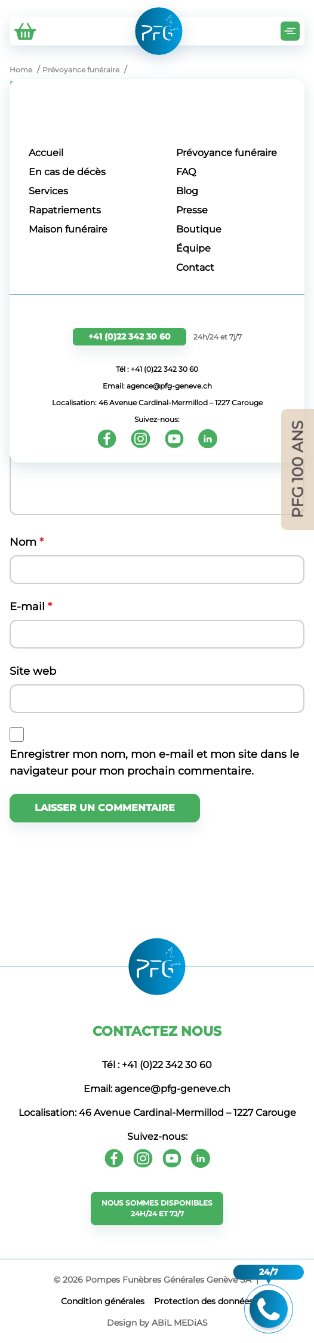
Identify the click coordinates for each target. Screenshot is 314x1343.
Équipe (193, 248)
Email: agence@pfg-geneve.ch (157, 385)
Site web (33, 671)
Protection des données (203, 1301)
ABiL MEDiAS (180, 1322)
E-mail (31, 606)
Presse (192, 210)
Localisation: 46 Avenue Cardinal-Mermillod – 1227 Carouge (157, 402)
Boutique (198, 229)
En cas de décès (67, 172)
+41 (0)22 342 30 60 (129, 336)
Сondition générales (102, 1301)
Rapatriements (65, 210)
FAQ (186, 172)
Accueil (46, 152)
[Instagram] (140, 438)
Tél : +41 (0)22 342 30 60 (157, 369)
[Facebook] (106, 438)
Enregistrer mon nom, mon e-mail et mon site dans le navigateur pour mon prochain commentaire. (154, 763)
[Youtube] (174, 438)
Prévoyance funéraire (226, 152)
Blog (187, 191)
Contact (195, 267)
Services (48, 191)
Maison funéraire (68, 229)
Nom (27, 542)
